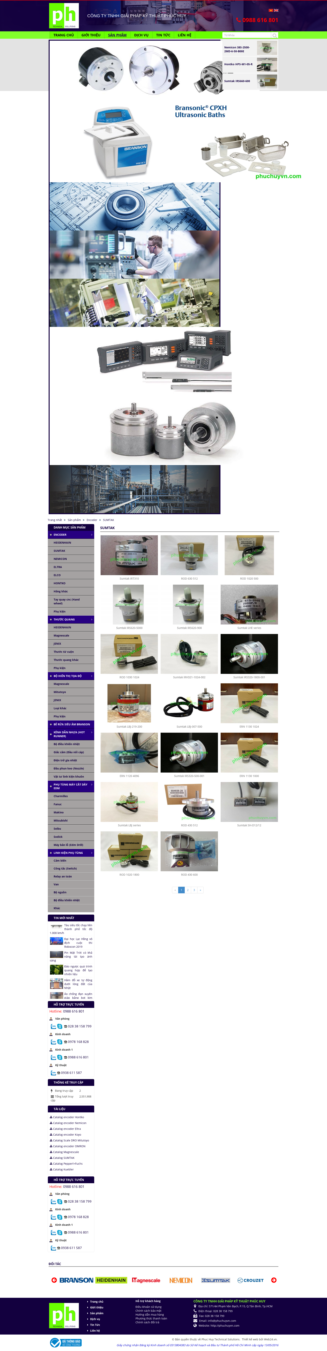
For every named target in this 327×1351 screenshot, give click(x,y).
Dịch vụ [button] (141, 35)
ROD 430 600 (189, 874)
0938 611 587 (71, 1072)
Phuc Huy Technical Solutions (221, 1339)
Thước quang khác (66, 660)
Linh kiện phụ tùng (68, 853)
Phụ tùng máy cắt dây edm (70, 786)
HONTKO (59, 583)
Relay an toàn (63, 876)
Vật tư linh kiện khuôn (69, 776)
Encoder (60, 534)
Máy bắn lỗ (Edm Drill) (68, 845)
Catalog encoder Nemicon (68, 1123)
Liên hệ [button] (184, 35)
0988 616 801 (73, 1011)
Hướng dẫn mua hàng (150, 1314)
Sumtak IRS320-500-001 (189, 776)
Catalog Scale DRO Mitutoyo (69, 1140)
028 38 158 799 (79, 1026)
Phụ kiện (59, 611)
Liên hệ (95, 1330)
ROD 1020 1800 (129, 874)
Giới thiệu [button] (91, 35)
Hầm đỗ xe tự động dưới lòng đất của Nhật (78, 984)
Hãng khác (61, 591)
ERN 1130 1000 (249, 776)
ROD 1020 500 (249, 578)
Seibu (57, 828)
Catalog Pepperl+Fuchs (66, 1163)
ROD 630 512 (189, 578)
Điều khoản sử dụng (149, 1307)
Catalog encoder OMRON (68, 1146)
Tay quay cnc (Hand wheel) (67, 601)
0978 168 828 (78, 1041)
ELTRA (58, 567)
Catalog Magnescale (64, 1152)
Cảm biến (60, 860)
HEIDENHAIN (62, 542)
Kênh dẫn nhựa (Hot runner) (69, 734)
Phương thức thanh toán (151, 1318)
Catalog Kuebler (62, 1169)
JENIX (57, 643)
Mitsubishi (61, 820)
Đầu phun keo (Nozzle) (69, 768)
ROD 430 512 (189, 825)
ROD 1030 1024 (129, 677)
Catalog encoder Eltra (65, 1129)
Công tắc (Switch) (65, 868)
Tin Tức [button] (163, 35)
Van (56, 884)
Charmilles (61, 796)
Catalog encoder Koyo (65, 1134)
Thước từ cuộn (64, 652)
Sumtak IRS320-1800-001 (249, 677)
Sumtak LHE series (249, 628)
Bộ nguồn (60, 892)
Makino (59, 812)
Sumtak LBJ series (129, 825)
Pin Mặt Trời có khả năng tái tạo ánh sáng (71, 956)
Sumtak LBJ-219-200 (129, 726)
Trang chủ (96, 1301)
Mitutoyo (60, 692)
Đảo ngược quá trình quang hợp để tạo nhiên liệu (78, 970)
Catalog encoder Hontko (67, 1117)
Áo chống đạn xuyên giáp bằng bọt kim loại (78, 997)
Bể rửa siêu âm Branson (72, 724)
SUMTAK (59, 551)
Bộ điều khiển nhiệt (67, 744)
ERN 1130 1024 (249, 726)
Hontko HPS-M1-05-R (238, 64)
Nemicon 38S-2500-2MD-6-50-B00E (237, 49)
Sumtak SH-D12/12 (249, 825)
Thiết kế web (250, 1339)
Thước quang (64, 619)
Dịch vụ (95, 1319)
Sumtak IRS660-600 (237, 81)
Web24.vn (270, 1339)
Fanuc (58, 804)
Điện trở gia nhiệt (65, 760)
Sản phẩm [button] (117, 35)
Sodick (58, 837)
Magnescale (61, 635)
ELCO (57, 575)
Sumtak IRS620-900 (189, 628)
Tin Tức (95, 1325)
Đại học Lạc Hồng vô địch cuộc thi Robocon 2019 (78, 942)
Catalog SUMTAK (62, 1158)
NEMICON (60, 559)
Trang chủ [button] (63, 35)
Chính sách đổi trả (147, 1322)
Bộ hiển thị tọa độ (68, 676)
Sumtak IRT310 (129, 578)
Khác (57, 908)
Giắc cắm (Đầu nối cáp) (69, 752)
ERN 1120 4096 (129, 776)
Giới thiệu (96, 1307)
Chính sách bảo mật (148, 1310)
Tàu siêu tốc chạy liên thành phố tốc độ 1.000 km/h (71, 929)
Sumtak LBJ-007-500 (189, 726)
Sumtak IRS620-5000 (129, 628)
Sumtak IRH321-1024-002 (189, 677)
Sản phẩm (96, 1313)
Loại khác (60, 708)
